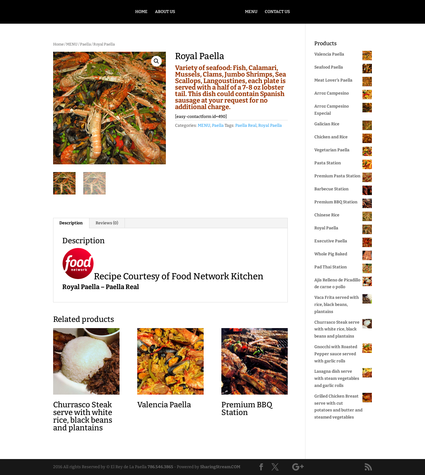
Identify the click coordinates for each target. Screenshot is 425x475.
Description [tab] (71, 223)
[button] (156, 61)
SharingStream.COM (220, 466)
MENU (251, 12)
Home (58, 44)
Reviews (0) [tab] (107, 223)
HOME (141, 12)
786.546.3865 (160, 466)
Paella (85, 44)
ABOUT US (165, 12)
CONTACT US (277, 12)
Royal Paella (270, 125)
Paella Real (245, 125)
